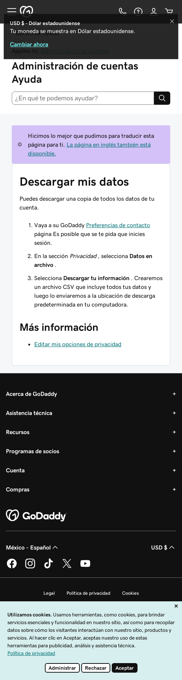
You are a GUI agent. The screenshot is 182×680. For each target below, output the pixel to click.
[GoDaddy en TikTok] (48, 567)
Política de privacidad (88, 593)
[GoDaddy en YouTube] (85, 567)
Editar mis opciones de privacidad (77, 344)
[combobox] (83, 98)
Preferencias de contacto (118, 225)
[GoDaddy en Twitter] (67, 567)
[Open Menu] (9, 12)
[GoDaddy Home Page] (36, 515)
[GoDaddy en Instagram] (30, 567)
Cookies (130, 593)
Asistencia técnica (29, 413)
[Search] (162, 98)
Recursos (17, 432)
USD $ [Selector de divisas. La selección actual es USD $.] (163, 547)
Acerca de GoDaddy (31, 394)
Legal (49, 593)
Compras (17, 489)
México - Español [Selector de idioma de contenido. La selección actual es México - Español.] (33, 547)
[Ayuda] (138, 12)
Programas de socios (32, 451)
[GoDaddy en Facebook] (12, 567)
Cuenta (15, 470)
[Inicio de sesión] (154, 12)
